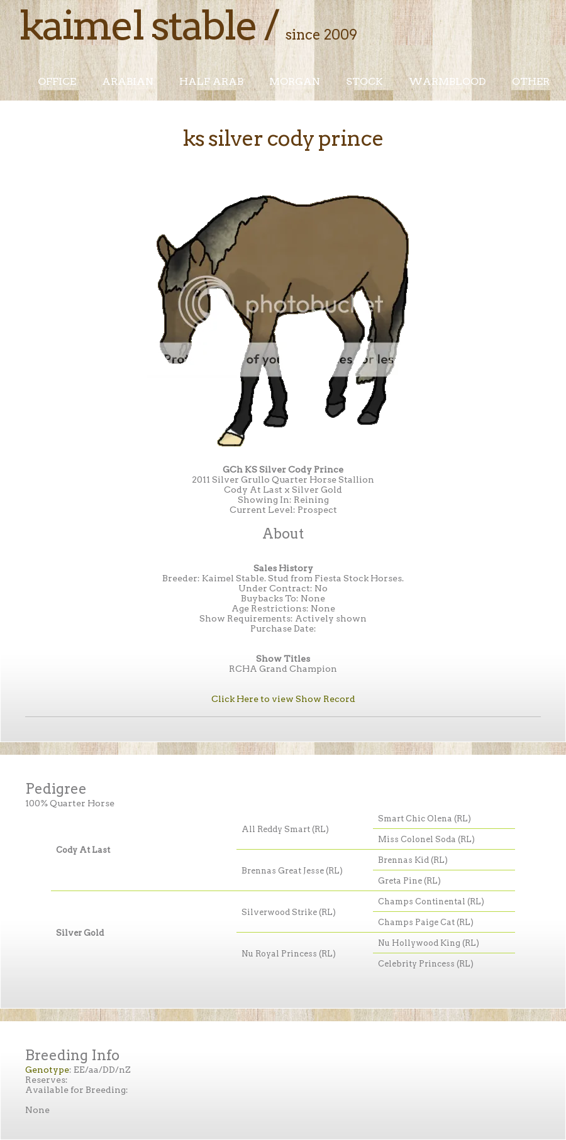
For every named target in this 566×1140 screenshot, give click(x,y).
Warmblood (447, 81)
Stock (364, 81)
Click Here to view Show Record (283, 699)
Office (57, 81)
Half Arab (211, 81)
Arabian (127, 81)
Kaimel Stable (138, 25)
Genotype (47, 1070)
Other (531, 81)
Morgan (294, 81)
